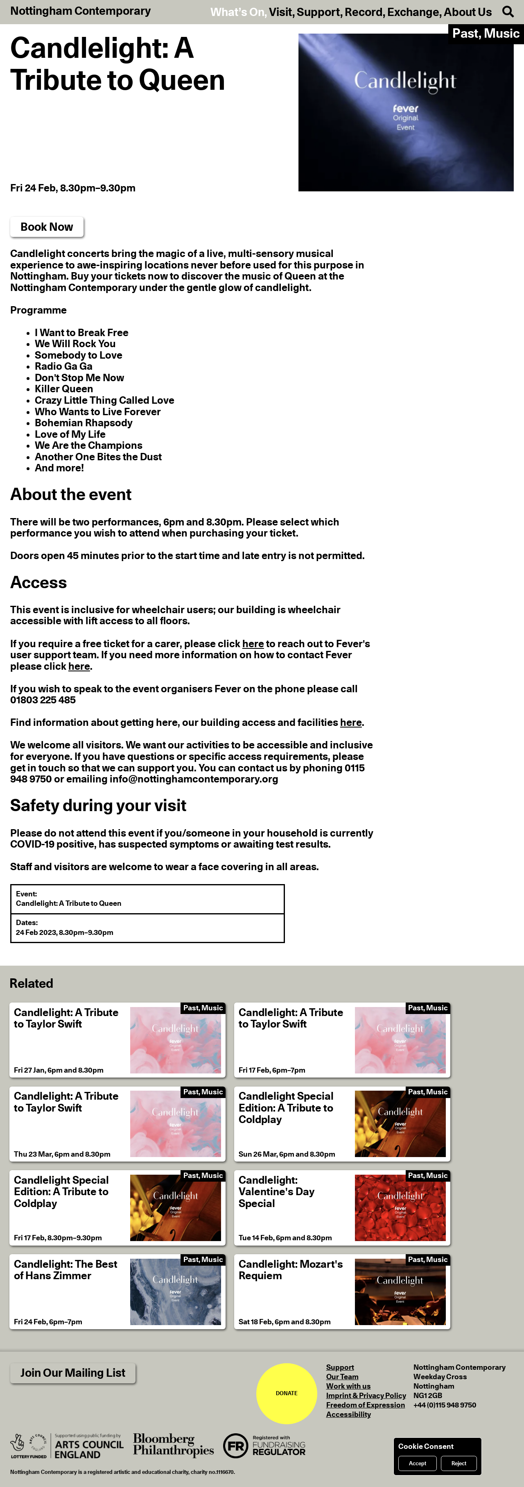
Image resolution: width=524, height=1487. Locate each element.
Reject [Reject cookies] (459, 1464)
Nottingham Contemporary (80, 11)
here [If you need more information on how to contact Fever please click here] (79, 667)
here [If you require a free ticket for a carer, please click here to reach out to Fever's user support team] (253, 644)
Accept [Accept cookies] (417, 1464)
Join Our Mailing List (72, 1373)
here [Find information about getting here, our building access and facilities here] (351, 723)
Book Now (46, 227)
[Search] (503, 12)
